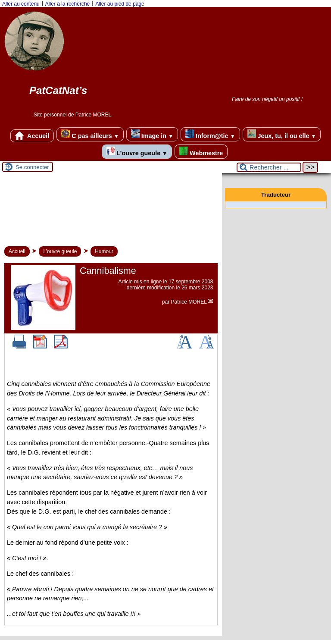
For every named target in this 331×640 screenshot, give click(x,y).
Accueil (32, 136)
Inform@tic (210, 134)
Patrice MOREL (189, 302)
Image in (152, 134)
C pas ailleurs (90, 134)
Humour (104, 251)
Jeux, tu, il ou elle (281, 134)
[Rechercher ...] (269, 167)
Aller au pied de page (119, 4)
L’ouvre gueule (136, 152)
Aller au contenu (21, 4)
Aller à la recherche (67, 4)
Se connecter (32, 167)
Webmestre (201, 152)
